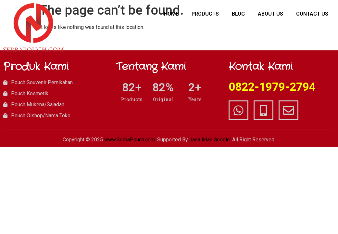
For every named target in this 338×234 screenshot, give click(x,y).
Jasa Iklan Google (209, 139)
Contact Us (312, 14)
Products (205, 14)
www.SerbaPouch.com (129, 139)
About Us (270, 14)
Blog (238, 14)
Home (171, 14)
